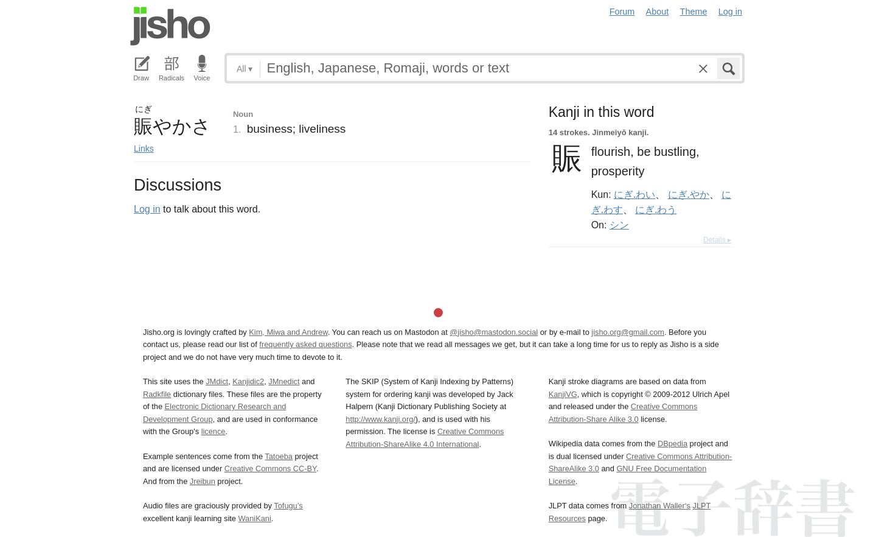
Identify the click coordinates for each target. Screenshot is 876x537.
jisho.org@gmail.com (627, 332)
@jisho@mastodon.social (494, 332)
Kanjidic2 (248, 381)
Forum (622, 11)
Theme (693, 11)
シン (619, 224)
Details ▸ (717, 240)
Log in (730, 11)
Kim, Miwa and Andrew (288, 332)
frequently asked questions (305, 344)
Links (144, 148)
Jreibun (202, 481)
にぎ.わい (634, 194)
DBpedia (672, 443)
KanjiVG (563, 394)
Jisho (170, 26)
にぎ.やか (688, 194)
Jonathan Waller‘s (659, 505)
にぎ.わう (655, 209)
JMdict (217, 381)
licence (213, 431)
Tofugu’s (288, 505)
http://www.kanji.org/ (380, 419)
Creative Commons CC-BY (270, 468)
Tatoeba (279, 456)
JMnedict (283, 381)
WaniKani (254, 518)
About (657, 11)
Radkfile (157, 394)
